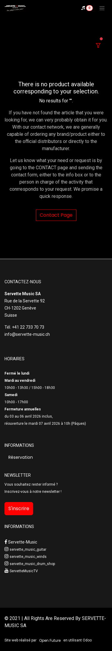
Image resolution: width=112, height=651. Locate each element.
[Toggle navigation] (102, 8)
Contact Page (56, 215)
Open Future (50, 640)
